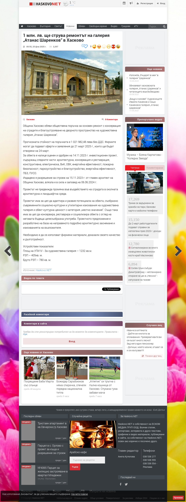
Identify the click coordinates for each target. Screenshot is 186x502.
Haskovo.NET (43, 270)
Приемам (178, 498)
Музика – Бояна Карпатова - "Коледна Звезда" (144, 156)
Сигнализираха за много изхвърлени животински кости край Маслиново (143, 251)
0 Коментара (111, 119)
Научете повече (79, 494)
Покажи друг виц (151, 356)
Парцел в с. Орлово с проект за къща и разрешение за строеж (52, 449)
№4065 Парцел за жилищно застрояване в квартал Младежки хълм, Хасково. (53, 473)
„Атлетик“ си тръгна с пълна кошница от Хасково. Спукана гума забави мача (103, 387)
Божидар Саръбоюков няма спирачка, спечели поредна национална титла (71, 387)
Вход (72, 341)
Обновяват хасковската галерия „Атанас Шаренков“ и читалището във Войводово (145, 88)
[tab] (135, 169)
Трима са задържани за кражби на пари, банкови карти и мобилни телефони (142, 206)
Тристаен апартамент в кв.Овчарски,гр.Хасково (52, 425)
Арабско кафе (78, 452)
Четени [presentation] (135, 167)
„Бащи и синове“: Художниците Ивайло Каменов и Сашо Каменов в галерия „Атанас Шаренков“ (145, 103)
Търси (75, 467)
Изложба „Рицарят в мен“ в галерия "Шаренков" (143, 77)
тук (25, 334)
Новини (70, 26)
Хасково (30, 119)
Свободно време (98, 26)
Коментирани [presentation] (154, 167)
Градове (125, 26)
